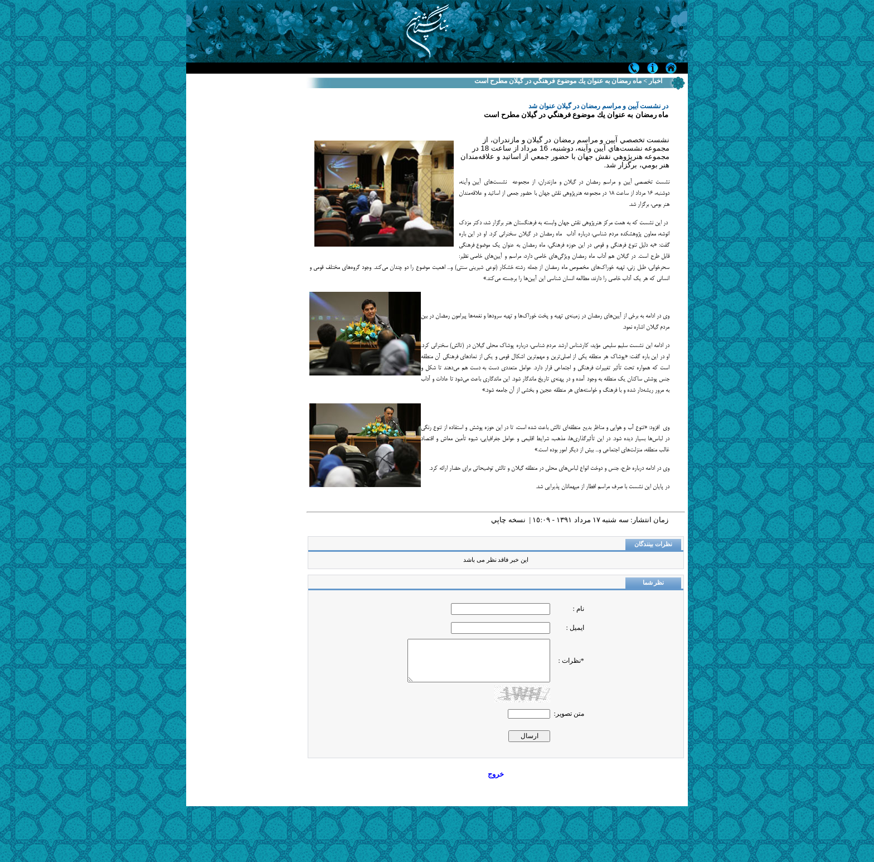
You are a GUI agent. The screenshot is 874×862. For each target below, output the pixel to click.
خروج (496, 774)
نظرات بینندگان (653, 544)
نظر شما (653, 583)
